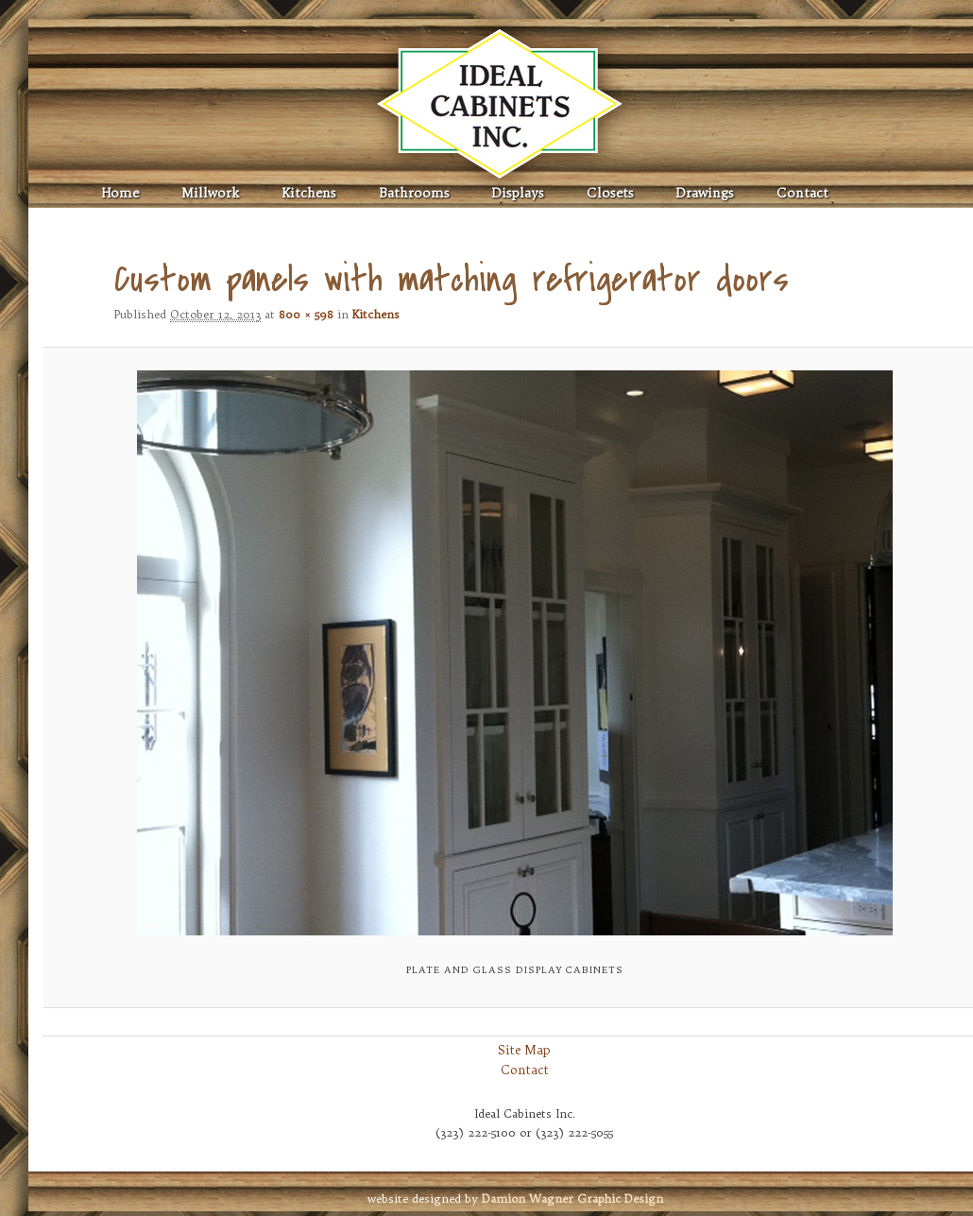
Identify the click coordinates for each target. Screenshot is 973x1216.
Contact (802, 193)
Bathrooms (414, 193)
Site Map (524, 1049)
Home (120, 193)
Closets (610, 193)
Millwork (210, 193)
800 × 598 (306, 314)
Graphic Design (572, 1198)
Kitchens (309, 193)
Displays (518, 193)
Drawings (705, 193)
